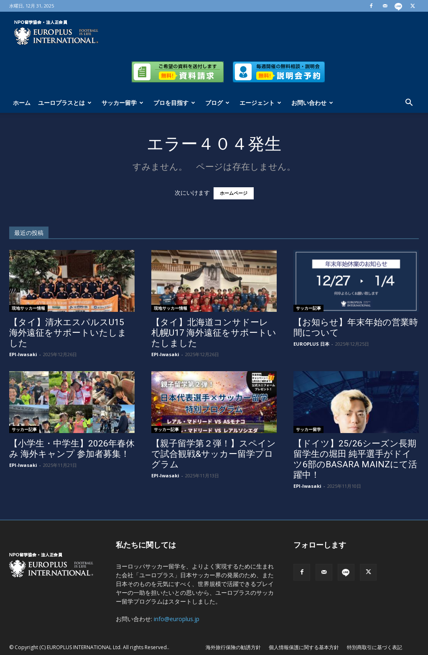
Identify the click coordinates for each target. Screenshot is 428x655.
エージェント (260, 103)
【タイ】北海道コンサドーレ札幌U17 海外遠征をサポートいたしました (213, 332)
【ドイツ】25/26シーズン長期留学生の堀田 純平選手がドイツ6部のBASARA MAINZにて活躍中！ (355, 459)
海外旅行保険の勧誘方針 (233, 647)
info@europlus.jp (176, 619)
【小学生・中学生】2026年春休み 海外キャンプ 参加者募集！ (72, 448)
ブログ (217, 103)
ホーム (22, 103)
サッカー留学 (122, 103)
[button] (409, 103)
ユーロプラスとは (65, 103)
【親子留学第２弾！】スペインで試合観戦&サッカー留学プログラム (213, 453)
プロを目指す (174, 103)
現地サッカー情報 (28, 308)
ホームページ (233, 193)
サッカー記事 (308, 308)
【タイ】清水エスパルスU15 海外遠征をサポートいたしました (68, 332)
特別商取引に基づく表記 (374, 647)
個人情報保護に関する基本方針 (304, 647)
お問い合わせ (312, 103)
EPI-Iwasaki (23, 354)
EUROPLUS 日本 (311, 344)
